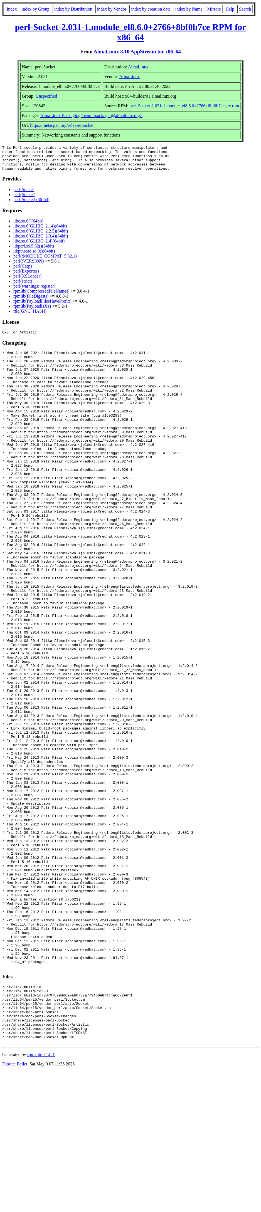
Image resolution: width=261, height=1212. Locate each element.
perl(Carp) (22, 271)
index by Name (189, 9)
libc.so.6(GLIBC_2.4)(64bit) (39, 246)
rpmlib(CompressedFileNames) (41, 296)
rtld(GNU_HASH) (29, 316)
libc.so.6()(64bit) (28, 226)
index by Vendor (111, 9)
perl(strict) (22, 286)
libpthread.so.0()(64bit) (34, 256)
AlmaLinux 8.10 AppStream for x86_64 (137, 52)
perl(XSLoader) (27, 281)
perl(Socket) (24, 199)
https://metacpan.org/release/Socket (61, 125)
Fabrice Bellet (14, 1205)
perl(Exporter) (26, 276)
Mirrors (214, 9)
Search (245, 9)
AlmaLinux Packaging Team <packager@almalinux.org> (91, 115)
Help (230, 9)
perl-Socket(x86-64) (31, 204)
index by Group (35, 9)
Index (12, 9)
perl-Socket (23, 194)
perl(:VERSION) (28, 266)
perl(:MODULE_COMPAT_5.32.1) (45, 261)
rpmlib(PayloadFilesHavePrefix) (42, 306)
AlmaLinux (138, 67)
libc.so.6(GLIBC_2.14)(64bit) (40, 231)
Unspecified (46, 96)
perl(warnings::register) (34, 291)
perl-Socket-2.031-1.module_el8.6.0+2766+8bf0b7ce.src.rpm (184, 105)
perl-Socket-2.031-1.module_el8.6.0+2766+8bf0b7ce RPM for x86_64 (130, 32)
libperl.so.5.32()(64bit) (33, 251)
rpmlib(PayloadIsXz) (32, 311)
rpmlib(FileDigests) (30, 301)
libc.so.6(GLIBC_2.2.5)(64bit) (40, 236)
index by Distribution (73, 9)
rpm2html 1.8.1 (41, 1195)
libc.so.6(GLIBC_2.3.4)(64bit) (40, 241)
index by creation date (151, 9)
